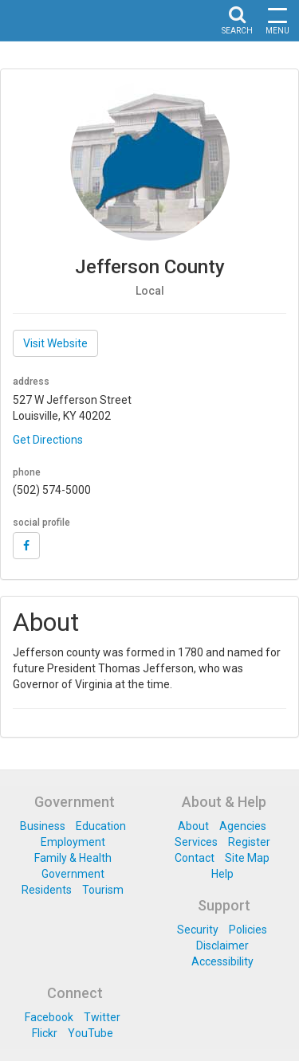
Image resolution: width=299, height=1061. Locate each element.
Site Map (247, 858)
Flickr (44, 1033)
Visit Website (55, 343)
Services (196, 842)
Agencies (242, 826)
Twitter (102, 1017)
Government (72, 873)
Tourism (103, 889)
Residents (47, 889)
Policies (248, 929)
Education (101, 826)
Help (222, 873)
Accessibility (222, 961)
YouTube (90, 1033)
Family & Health (73, 858)
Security (197, 929)
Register (249, 842)
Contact (194, 858)
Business (42, 826)
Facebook (49, 1017)
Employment (73, 842)
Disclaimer (222, 945)
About (193, 826)
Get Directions (48, 439)
